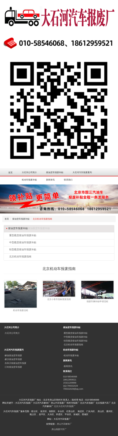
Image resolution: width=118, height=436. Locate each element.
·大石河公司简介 (12, 333)
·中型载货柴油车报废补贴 (75, 337)
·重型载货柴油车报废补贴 (75, 333)
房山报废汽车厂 (59, 429)
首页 (10, 172)
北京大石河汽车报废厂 (64, 406)
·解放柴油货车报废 (13, 355)
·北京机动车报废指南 (73, 344)
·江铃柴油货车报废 (13, 367)
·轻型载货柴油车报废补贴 (75, 340)
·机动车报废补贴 (71, 355)
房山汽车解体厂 (64, 424)
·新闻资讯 (67, 366)
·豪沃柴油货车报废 (13, 359)
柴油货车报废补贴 (21, 219)
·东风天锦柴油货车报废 (15, 363)
